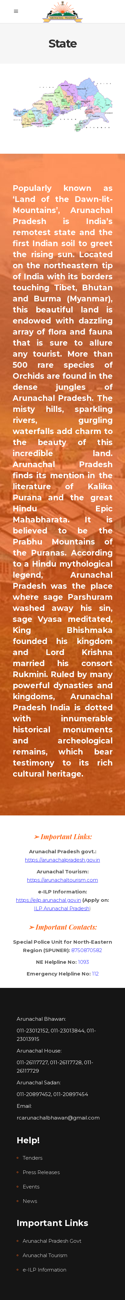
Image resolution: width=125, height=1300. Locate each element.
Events (31, 1186)
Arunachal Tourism (45, 1255)
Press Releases (41, 1172)
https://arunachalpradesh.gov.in (62, 860)
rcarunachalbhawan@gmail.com (58, 1117)
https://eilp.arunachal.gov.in (48, 900)
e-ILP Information (44, 1270)
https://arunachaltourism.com (62, 880)
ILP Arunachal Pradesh (61, 908)
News (30, 1201)
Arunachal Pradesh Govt (52, 1241)
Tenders (32, 1158)
